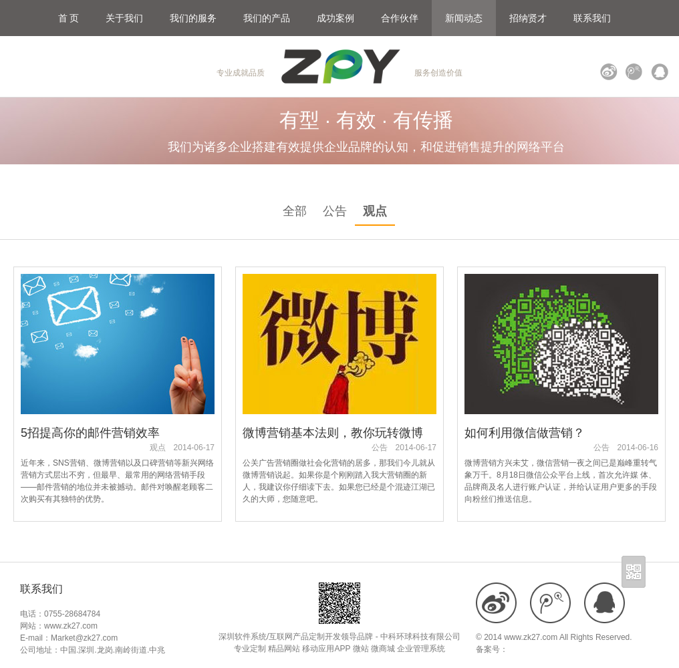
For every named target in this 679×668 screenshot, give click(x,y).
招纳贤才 (528, 18)
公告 (335, 211)
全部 (295, 211)
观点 (375, 211)
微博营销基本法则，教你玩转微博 (333, 433)
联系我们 (592, 18)
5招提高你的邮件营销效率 (90, 433)
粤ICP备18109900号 (544, 649)
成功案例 (335, 18)
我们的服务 (193, 18)
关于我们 (124, 18)
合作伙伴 (399, 18)
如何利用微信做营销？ (524, 433)
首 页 (69, 18)
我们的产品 (266, 18)
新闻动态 (464, 18)
